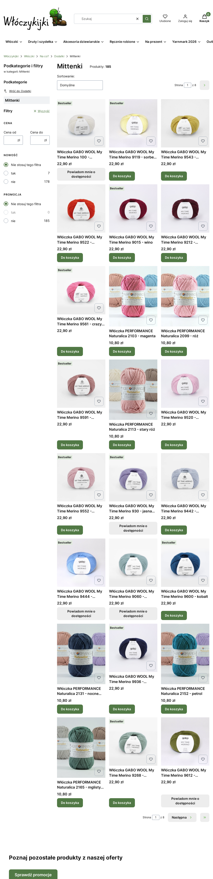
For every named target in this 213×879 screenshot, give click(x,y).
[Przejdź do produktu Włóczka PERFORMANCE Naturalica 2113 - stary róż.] (133, 389)
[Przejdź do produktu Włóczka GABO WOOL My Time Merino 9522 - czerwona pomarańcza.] (81, 208)
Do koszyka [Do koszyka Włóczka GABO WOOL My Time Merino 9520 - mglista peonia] (174, 445)
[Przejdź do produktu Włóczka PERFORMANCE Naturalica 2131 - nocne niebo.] (81, 654)
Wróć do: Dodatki (17, 91)
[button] (147, 19)
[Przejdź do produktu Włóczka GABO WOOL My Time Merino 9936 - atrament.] (133, 648)
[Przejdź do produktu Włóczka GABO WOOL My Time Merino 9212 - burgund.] (185, 208)
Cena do (36, 132)
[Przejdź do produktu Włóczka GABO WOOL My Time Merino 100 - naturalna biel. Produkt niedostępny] (81, 123)
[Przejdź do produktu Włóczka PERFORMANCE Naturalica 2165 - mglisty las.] (81, 747)
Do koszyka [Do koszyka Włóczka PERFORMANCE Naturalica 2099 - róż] (174, 351)
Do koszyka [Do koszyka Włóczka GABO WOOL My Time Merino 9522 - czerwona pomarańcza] (70, 258)
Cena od (10, 132)
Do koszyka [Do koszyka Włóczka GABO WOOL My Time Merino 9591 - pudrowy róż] (70, 445)
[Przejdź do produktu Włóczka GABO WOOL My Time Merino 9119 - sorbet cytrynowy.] (133, 123)
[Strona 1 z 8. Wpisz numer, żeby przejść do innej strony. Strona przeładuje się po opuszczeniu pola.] (187, 85)
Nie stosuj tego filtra (26, 165)
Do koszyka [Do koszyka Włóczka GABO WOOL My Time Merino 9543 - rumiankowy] (174, 176)
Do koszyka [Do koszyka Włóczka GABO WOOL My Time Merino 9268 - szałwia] (122, 803)
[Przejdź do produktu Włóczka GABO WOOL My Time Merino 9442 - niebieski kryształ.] (185, 477)
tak (13, 173)
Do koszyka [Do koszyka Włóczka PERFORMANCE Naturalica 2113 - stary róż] (122, 445)
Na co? (44, 56)
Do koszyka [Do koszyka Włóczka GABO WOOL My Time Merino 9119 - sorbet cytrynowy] (122, 176)
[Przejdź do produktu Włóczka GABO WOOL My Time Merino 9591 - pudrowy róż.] (81, 383)
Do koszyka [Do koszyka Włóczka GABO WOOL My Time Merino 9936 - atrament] (122, 709)
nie (13, 182)
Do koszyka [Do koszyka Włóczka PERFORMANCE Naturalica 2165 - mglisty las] (70, 803)
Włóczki (29, 56)
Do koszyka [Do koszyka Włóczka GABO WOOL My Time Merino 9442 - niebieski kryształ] (174, 530)
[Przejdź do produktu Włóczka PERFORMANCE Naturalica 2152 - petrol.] (185, 654)
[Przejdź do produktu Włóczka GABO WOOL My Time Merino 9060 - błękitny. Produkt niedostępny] (133, 563)
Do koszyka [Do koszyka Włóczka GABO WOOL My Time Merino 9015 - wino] (122, 258)
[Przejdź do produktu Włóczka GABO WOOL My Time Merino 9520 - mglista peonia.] (185, 383)
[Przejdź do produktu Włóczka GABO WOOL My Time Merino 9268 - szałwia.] (133, 741)
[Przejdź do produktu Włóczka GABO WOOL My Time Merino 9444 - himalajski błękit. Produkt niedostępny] (81, 563)
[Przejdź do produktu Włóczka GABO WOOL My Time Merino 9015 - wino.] (133, 208)
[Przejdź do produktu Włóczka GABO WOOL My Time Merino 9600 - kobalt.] (185, 563)
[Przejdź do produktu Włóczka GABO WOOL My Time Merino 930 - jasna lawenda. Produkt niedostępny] (133, 477)
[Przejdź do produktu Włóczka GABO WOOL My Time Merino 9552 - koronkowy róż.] (81, 477)
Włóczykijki (11, 56)
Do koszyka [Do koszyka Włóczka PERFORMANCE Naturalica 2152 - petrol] (174, 709)
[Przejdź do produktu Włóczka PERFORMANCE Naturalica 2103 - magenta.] (133, 296)
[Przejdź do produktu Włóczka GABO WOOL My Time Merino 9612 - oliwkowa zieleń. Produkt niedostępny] (185, 741)
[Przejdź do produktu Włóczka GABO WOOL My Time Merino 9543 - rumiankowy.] (185, 123)
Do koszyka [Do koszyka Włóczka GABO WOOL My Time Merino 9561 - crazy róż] (70, 351)
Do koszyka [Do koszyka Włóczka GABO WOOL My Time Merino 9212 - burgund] (174, 258)
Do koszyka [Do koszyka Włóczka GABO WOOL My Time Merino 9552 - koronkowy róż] (70, 530)
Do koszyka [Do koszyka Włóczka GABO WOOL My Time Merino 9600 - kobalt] (174, 615)
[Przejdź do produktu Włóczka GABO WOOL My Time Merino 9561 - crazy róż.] (81, 290)
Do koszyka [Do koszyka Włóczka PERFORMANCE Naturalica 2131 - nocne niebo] (70, 709)
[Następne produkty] (182, 817)
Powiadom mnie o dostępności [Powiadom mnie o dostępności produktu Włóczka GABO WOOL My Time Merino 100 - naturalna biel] (81, 174)
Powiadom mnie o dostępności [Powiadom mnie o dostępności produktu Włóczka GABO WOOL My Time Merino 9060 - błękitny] (133, 613)
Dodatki (59, 56)
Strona (179, 85)
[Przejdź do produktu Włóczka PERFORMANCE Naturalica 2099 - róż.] (185, 296)
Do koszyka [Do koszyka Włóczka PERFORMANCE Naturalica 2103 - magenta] (122, 351)
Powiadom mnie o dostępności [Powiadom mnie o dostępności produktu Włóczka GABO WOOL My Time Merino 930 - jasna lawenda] (133, 528)
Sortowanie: (66, 76)
